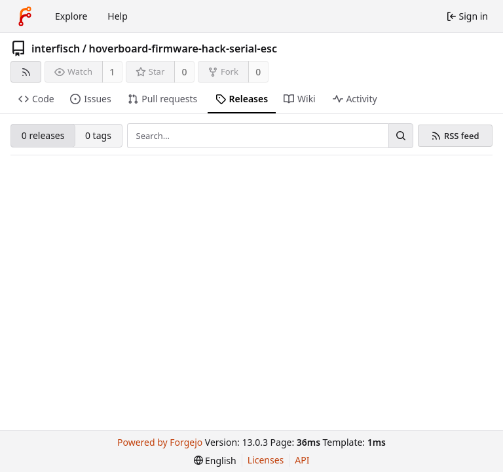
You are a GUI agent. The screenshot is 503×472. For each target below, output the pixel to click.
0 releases (43, 135)
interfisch (55, 48)
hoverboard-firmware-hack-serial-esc (183, 48)
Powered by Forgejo (159, 442)
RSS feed (461, 136)
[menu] (215, 460)
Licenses (266, 460)
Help (117, 16)
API (302, 460)
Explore (71, 16)
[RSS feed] (25, 72)
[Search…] (400, 135)
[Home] (25, 16)
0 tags (98, 135)
